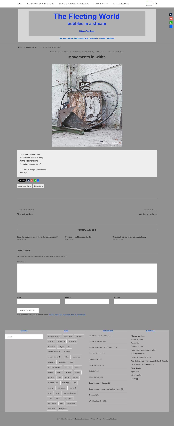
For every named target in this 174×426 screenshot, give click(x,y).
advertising (68, 336)
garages (77, 372)
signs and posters (70, 393)
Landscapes (93, 359)
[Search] (40, 335)
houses (75, 378)
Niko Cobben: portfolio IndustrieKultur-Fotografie (149, 361)
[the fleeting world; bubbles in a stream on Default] (149, 4)
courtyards (51, 362)
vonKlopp (134, 379)
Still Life (99, 52)
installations (38, 186)
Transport (92, 395)
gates (59, 378)
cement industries (54, 352)
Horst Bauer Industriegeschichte (143, 350)
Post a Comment (116, 52)
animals (50, 341)
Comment (21, 262)
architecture (61, 341)
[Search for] (24, 336)
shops (58, 393)
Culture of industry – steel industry (101, 347)
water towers (71, 403)
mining (50, 388)
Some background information (73, 4)
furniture (68, 372)
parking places (61, 388)
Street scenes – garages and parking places (104, 389)
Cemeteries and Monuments (99, 335)
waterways (51, 409)
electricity (68, 367)
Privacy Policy (101, 4)
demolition (62, 362)
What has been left (95, 401)
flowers (59, 372)
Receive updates (121, 4)
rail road (73, 388)
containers (76, 357)
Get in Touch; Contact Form (40, 4)
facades (77, 367)
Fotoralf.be (135, 343)
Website (117, 297)
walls (61, 403)
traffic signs (52, 403)
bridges (61, 347)
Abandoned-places (138, 336)
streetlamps (68, 398)
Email (68, 297)
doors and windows (54, 367)
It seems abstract (95, 353)
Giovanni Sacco (137, 347)
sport (50, 398)
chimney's (67, 352)
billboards (51, 347)
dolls (71, 362)
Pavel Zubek (136, 368)
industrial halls (53, 383)
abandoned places (34, 47)
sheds (50, 393)
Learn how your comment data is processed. (67, 315)
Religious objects (95, 365)
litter (74, 383)
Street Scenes (94, 377)
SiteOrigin (113, 419)
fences (50, 372)
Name (19, 297)
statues (58, 398)
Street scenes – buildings (98, 383)
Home (19, 4)
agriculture (79, 336)
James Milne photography (141, 357)
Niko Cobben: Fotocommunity (142, 364)
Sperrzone (135, 371)
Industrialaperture (137, 354)
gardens (51, 378)
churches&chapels (54, 357)
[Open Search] (156, 4)
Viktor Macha (136, 375)
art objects (72, 341)
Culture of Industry (83, 52)
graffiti (67, 378)
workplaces (63, 409)
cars (69, 347)
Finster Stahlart (137, 340)
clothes (66, 357)
